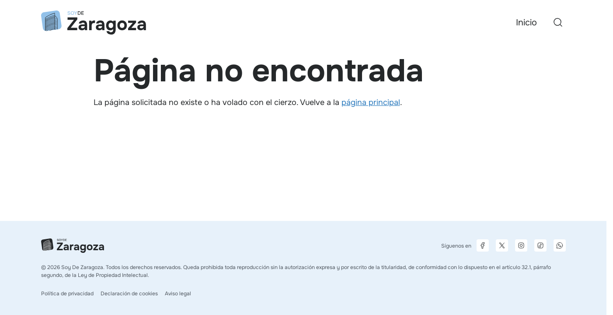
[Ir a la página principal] (93, 22)
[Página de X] (502, 245)
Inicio (526, 22)
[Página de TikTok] (540, 245)
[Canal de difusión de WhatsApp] (560, 245)
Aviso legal (178, 293)
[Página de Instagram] (521, 245)
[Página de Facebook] (483, 245)
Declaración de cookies (129, 293)
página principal (370, 102)
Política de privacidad (67, 293)
